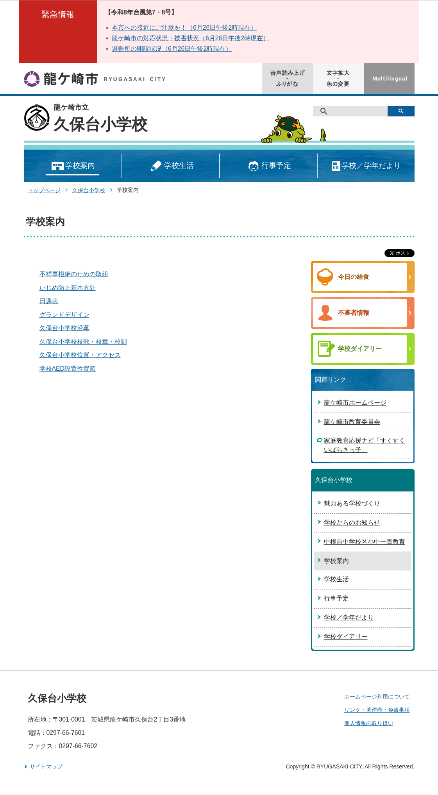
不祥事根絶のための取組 (73, 274)
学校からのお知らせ (352, 522)
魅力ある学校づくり (352, 503)
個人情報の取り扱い (368, 723)
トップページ (44, 190)
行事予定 (268, 166)
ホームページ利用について (377, 696)
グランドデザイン (64, 314)
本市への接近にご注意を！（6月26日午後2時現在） (184, 27)
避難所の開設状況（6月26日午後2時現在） (172, 48)
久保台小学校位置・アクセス (80, 355)
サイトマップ (46, 766)
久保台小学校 (100, 124)
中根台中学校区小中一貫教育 (364, 541)
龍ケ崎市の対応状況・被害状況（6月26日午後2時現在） (190, 38)
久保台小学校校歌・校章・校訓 (83, 341)
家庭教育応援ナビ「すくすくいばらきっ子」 (364, 445)
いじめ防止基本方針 (67, 287)
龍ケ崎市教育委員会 (352, 421)
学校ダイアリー (346, 636)
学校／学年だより (366, 166)
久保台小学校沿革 (64, 328)
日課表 (48, 301)
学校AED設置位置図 (67, 368)
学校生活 (171, 166)
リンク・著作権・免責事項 (377, 710)
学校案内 (72, 166)
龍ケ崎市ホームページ (355, 402)
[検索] (353, 111)
